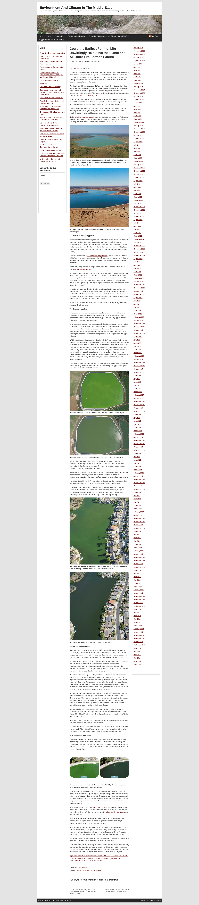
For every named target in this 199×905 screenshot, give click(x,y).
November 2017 (139, 366)
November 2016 (139, 405)
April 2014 (137, 505)
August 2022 (138, 181)
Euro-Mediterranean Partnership (51, 98)
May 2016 (137, 424)
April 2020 (137, 272)
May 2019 (137, 307)
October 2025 (138, 57)
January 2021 (138, 242)
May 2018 (137, 346)
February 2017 (139, 395)
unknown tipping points (83, 269)
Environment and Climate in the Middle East (76, 8)
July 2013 (137, 535)
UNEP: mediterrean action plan (51, 150)
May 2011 (137, 619)
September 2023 (139, 138)
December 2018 (139, 324)
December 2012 (139, 557)
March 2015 (138, 470)
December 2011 (139, 596)
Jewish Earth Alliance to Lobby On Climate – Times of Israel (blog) (117, 890)
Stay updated (97, 870)
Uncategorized (83, 867)
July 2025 (137, 67)
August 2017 (138, 376)
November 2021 (139, 210)
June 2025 (137, 70)
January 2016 (138, 437)
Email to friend (76, 870)
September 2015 (139, 450)
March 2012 (138, 586)
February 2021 (139, 239)
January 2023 (138, 164)
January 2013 (138, 554)
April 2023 (137, 155)
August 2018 (138, 337)
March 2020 (138, 275)
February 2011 (139, 629)
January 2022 (138, 203)
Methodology (59, 36)
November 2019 (139, 288)
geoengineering (99, 807)
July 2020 (137, 262)
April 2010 (137, 661)
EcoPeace (43, 84)
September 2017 (139, 372)
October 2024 (138, 96)
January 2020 (138, 281)
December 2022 (139, 168)
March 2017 (138, 392)
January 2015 (138, 476)
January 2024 (138, 126)
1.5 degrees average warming (97, 256)
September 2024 (139, 100)
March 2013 (138, 548)
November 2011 (139, 599)
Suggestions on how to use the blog (51, 40)
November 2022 (139, 171)
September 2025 (139, 61)
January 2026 (138, 48)
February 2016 (139, 434)
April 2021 (137, 233)
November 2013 (139, 522)
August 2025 (138, 64)
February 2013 (139, 551)
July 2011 (137, 612)
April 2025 (137, 77)
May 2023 (137, 152)
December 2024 (139, 90)
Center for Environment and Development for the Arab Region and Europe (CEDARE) (51, 75)
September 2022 (139, 177)
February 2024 (139, 122)
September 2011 (139, 606)
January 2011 (138, 632)
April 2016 (137, 427)
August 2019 (138, 298)
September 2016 (139, 411)
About (49, 36)
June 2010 (137, 655)
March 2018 (138, 353)
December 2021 (139, 207)
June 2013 (137, 538)
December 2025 (139, 51)
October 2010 (138, 642)
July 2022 (137, 184)
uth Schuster (75, 68)
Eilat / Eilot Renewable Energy (50, 87)
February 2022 (139, 200)
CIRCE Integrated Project (49, 80)
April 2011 (137, 622)
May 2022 (137, 191)
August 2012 (138, 570)
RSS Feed (155, 36)
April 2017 (137, 388)
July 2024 (137, 106)
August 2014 (138, 492)
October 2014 (138, 486)
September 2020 (139, 255)
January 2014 (138, 515)
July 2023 (137, 145)
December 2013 (139, 518)
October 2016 (138, 408)
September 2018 (139, 333)
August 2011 (138, 609)
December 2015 (139, 440)
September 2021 (139, 216)
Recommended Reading (76, 36)
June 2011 (137, 616)
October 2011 (138, 603)
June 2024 (137, 109)
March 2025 (138, 80)
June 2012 (137, 577)
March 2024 (138, 119)
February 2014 (139, 512)
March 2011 (138, 625)
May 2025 (137, 74)
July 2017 (137, 379)
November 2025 (139, 54)
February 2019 (139, 317)
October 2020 (138, 252)
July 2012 (137, 574)
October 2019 (138, 291)
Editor (79, 61)
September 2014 (139, 489)
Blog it (87, 870)
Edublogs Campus (155, 900)
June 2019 (137, 304)
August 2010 (138, 648)
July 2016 (137, 418)
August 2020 (138, 259)
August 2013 (138, 531)
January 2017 (138, 398)
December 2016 (139, 401)
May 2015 (137, 463)
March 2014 (138, 509)
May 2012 (137, 580)
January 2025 (138, 87)
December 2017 (139, 362)
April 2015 (137, 466)
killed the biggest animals (84, 117)
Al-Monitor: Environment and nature (52, 53)
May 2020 (137, 268)
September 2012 (139, 567)
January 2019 (138, 320)
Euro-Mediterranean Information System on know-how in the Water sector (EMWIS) (52, 92)
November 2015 (139, 444)
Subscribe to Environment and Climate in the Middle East (109, 36)
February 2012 (139, 590)
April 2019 (137, 311)
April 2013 (137, 544)
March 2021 (138, 236)
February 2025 (139, 83)
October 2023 (138, 135)
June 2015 (137, 460)
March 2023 (138, 158)
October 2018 (138, 330)
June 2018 (137, 343)
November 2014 (139, 483)
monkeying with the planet (113, 812)
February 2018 (139, 356)
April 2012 (137, 583)
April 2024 (137, 116)
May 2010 (137, 658)
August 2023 (138, 142)
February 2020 (139, 278)
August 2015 (138, 453)
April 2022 (137, 194)
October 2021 (138, 213)
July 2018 (137, 340)
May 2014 (137, 502)
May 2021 (137, 229)
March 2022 (138, 197)
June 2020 (137, 265)
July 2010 (137, 651)
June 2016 (137, 421)
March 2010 (138, 664)
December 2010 (139, 635)
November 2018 (139, 327)
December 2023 (139, 129)
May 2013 (137, 541)
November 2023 (139, 132)
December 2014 (139, 479)
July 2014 (137, 496)
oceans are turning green (88, 95)
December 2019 (139, 285)
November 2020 (139, 249)
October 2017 (138, 369)
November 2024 (139, 93)
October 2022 (138, 174)
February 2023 (139, 161)
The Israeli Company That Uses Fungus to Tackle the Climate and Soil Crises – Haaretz (83, 891)
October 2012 (138, 564)
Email (42, 176)
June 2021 (137, 226)
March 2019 (138, 314)
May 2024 (137, 113)
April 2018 (137, 350)
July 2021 (137, 223)
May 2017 (137, 385)
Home (41, 36)
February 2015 (139, 473)
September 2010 (139, 645)
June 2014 (137, 499)
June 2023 (137, 148)
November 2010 (139, 638)
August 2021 (138, 220)
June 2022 (137, 187)
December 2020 (139, 246)
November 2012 (139, 560)
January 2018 (138, 359)
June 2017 (137, 382)
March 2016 (138, 431)
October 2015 (138, 447)
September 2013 (139, 528)
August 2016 (138, 414)
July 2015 (137, 457)
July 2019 (137, 301)
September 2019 (139, 294)
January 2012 (138, 593)
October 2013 (138, 525)
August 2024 (138, 103)
